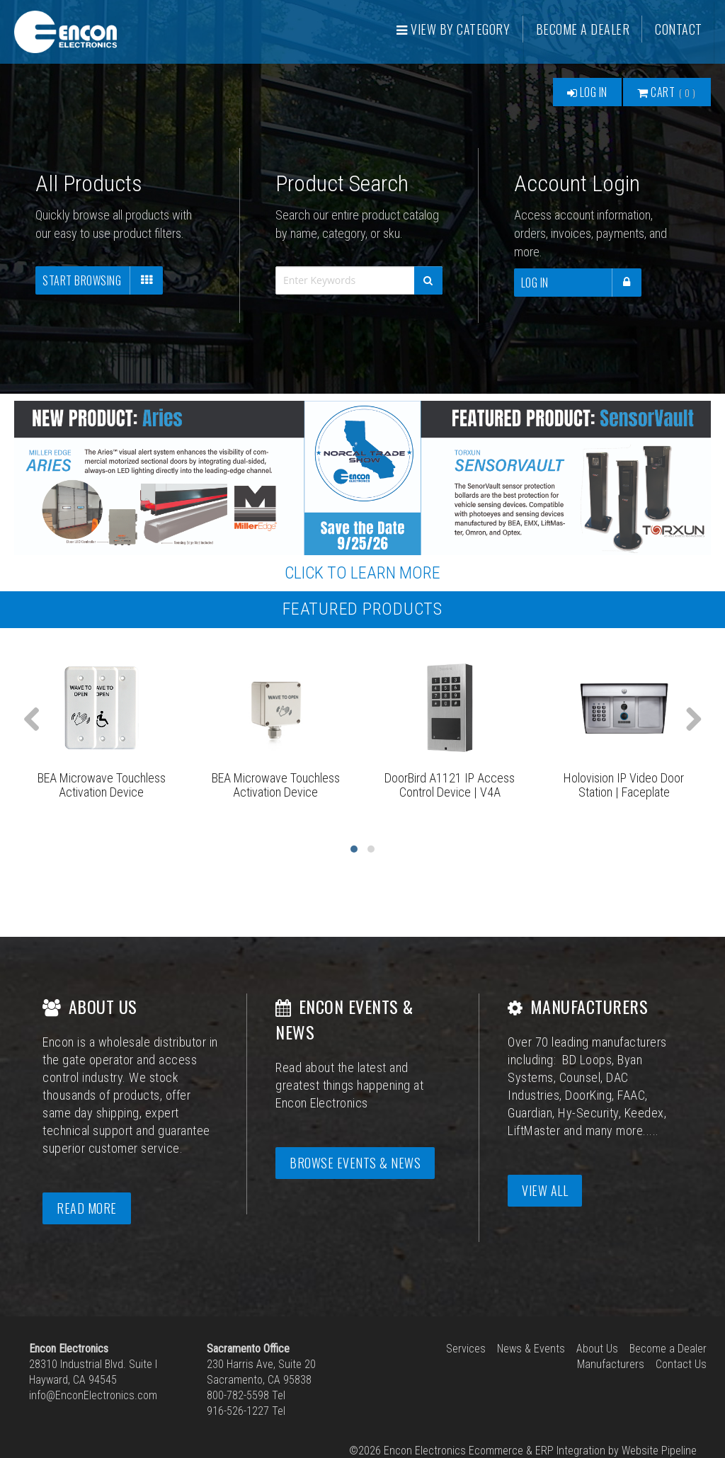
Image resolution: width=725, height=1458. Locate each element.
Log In (586, 92)
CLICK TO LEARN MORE (362, 573)
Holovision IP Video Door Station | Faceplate (624, 784)
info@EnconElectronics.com (93, 1395)
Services (466, 1348)
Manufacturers (610, 1364)
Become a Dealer (583, 29)
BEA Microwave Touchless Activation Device (102, 784)
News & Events (531, 1348)
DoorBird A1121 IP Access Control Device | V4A (449, 784)
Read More (87, 1208)
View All (545, 1190)
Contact (679, 29)
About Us (597, 1348)
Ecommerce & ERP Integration (537, 1450)
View (453, 29)
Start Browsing (102, 280)
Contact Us (681, 1364)
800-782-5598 (238, 1395)
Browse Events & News (355, 1163)
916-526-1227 (238, 1411)
